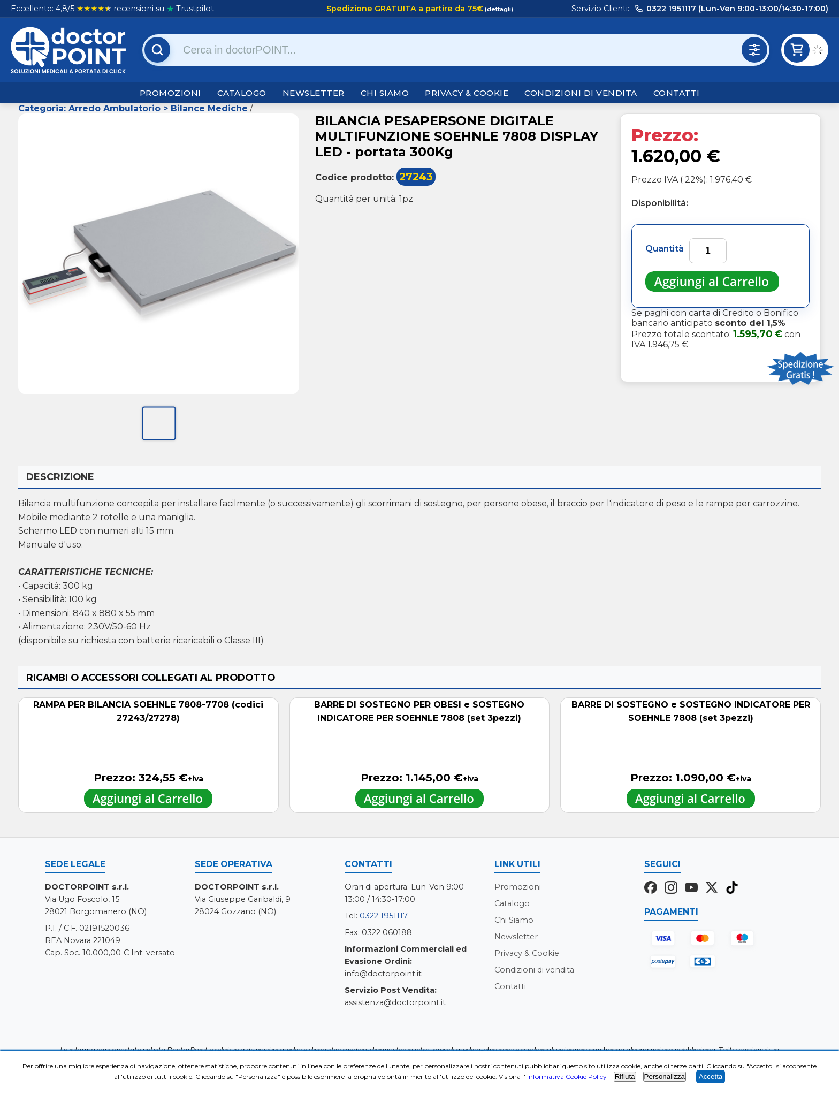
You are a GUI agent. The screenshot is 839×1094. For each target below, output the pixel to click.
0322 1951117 (384, 916)
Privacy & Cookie (466, 93)
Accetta (710, 1077)
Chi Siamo (385, 93)
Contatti (676, 93)
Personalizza (664, 1077)
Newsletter (314, 93)
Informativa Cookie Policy (567, 1077)
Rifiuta (625, 1077)
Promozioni (170, 93)
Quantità (664, 249)
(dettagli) (498, 9)
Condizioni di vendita (580, 93)
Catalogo (241, 93)
